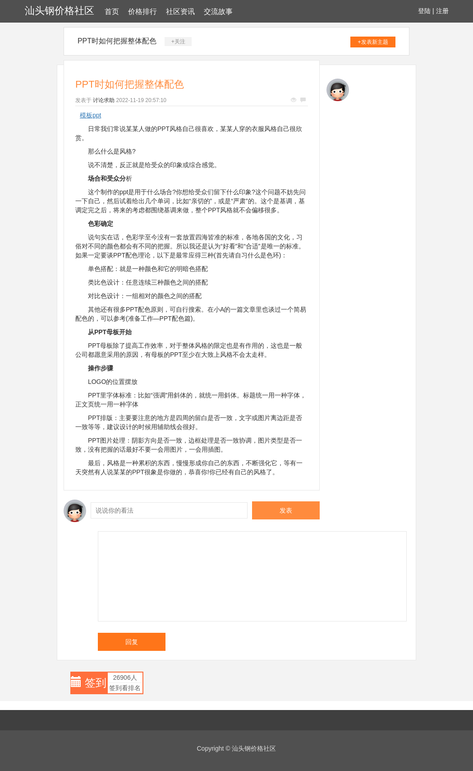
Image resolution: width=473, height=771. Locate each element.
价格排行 (142, 11)
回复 (131, 641)
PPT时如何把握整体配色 (117, 41)
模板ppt (90, 115)
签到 (95, 683)
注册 (442, 10)
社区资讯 (180, 11)
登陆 (424, 10)
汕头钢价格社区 (59, 10)
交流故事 (218, 11)
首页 (112, 11)
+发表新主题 (373, 42)
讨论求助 (104, 100)
